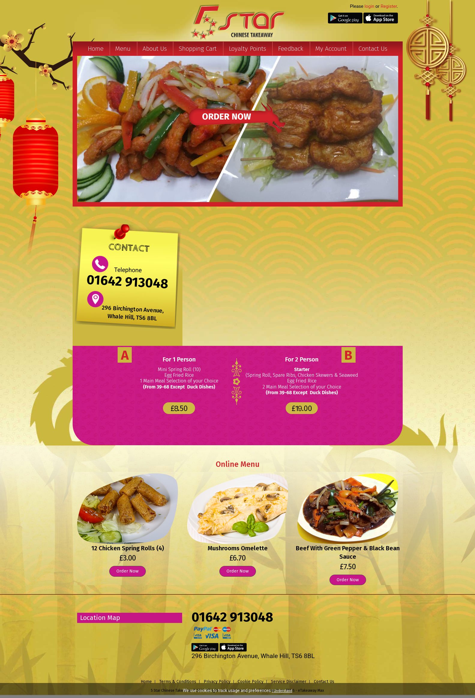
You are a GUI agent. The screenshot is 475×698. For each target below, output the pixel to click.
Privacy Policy (217, 681)
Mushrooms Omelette (238, 548)
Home (96, 49)
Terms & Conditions (177, 681)
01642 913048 (127, 282)
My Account (331, 49)
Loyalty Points (247, 49)
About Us (155, 49)
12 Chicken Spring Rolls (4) (127, 548)
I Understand (282, 691)
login (369, 6)
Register (388, 6)
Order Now (127, 571)
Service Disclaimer (288, 681)
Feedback (290, 49)
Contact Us (372, 49)
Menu (123, 49)
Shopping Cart (198, 49)
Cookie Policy (250, 681)
